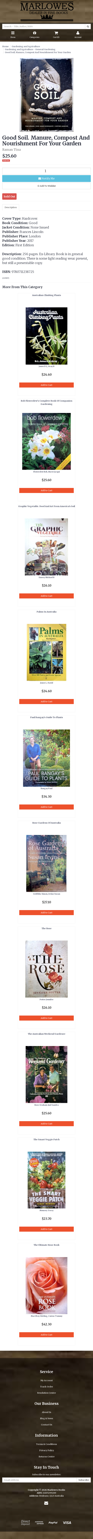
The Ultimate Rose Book (46, 1245)
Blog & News (46, 1418)
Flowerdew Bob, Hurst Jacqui (46, 472)
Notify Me (46, 178)
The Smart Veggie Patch (46, 1139)
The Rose (47, 928)
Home (5, 46)
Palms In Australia (46, 611)
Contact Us (46, 1424)
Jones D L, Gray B (46, 366)
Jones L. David (46, 683)
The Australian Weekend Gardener (46, 1034)
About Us (46, 1412)
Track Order (46, 1386)
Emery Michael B (46, 577)
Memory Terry (46, 1210)
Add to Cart (46, 385)
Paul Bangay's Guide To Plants (46, 717)
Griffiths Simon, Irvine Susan (46, 894)
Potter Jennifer (46, 999)
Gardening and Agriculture (26, 46)
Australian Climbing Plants (46, 295)
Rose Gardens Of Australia (46, 822)
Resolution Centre (46, 1393)
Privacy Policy (46, 1450)
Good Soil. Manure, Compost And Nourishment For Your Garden (38, 52)
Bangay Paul (46, 788)
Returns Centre (46, 1456)
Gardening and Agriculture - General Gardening (30, 49)
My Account (46, 1380)
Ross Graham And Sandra (47, 1105)
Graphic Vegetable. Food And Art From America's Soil (46, 506)
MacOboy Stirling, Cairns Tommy (46, 1316)
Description (11, 207)
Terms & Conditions (46, 1444)
